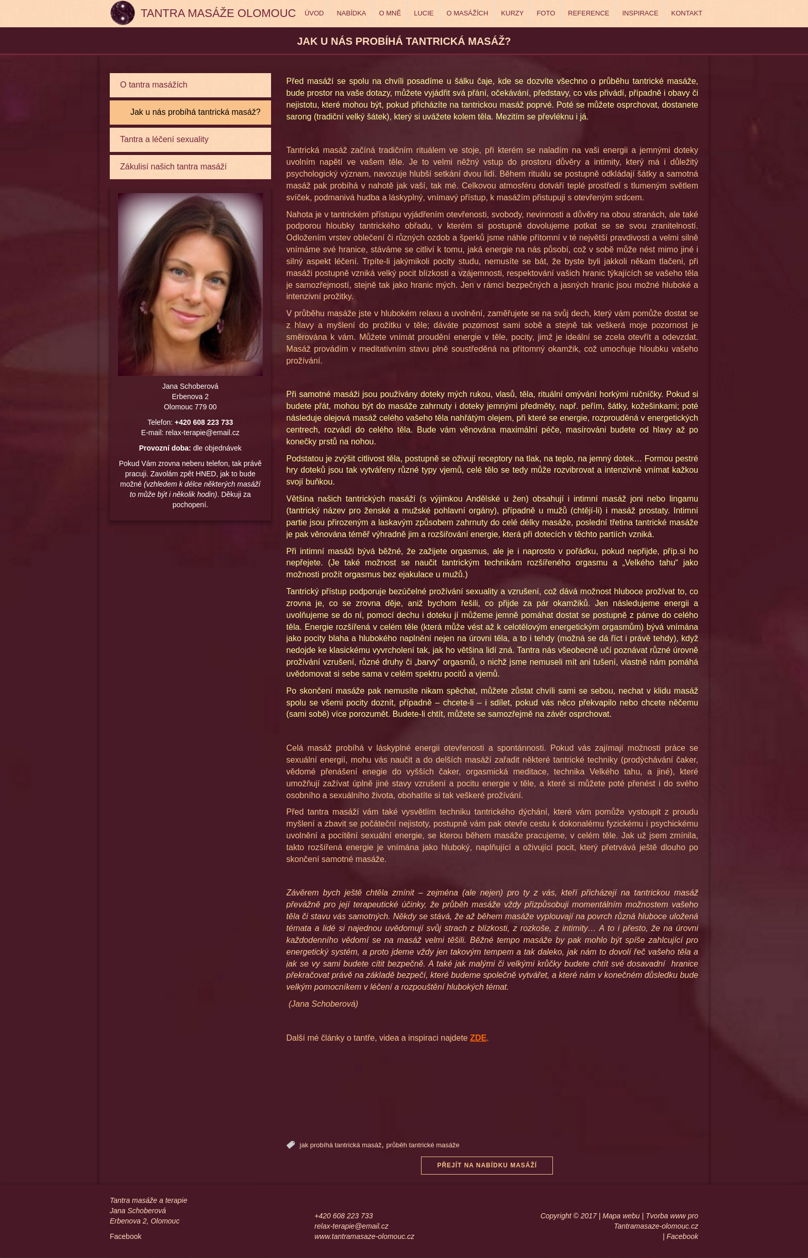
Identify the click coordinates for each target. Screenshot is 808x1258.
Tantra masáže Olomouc (218, 13)
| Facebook (680, 1237)
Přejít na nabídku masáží (487, 1165)
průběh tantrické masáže (422, 1145)
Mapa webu (620, 1217)
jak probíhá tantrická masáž (341, 1145)
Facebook (125, 1237)
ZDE (478, 1037)
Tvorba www (666, 1217)
